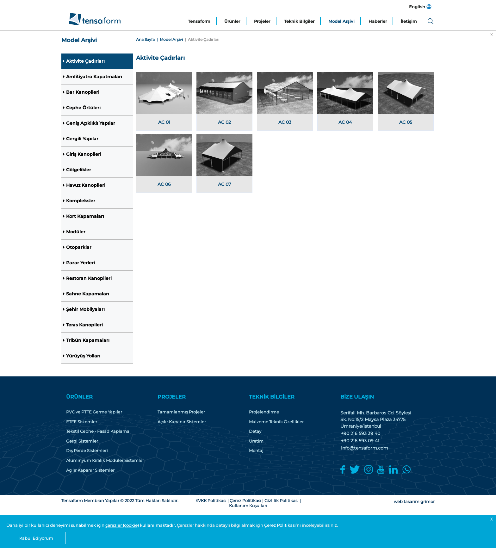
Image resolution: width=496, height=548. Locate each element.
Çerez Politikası (280, 525)
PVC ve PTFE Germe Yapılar (94, 412)
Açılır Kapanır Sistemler (90, 470)
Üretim (256, 441)
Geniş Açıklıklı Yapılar (90, 123)
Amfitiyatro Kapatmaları (94, 76)
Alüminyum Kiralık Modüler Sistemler (105, 460)
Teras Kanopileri (84, 325)
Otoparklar (78, 247)
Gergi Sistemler (82, 441)
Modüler (75, 232)
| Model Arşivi (169, 39)
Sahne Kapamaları (87, 294)
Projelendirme (264, 412)
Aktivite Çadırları (85, 61)
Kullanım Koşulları (248, 505)
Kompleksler (80, 201)
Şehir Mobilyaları (85, 309)
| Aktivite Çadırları (201, 39)
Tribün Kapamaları (87, 340)
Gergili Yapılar (82, 139)
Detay (255, 431)
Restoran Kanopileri (89, 278)
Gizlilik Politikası (281, 500)
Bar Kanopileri (82, 92)
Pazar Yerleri (80, 263)
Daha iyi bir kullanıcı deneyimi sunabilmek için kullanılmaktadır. (91, 525)
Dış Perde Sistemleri (87, 450)
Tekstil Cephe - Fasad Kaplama (97, 431)
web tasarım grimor (414, 501)
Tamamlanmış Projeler (181, 412)
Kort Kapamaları (85, 216)
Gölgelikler (78, 170)
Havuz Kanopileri (85, 185)
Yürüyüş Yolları (83, 356)
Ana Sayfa (145, 39)
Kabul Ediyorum (36, 538)
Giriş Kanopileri (83, 154)
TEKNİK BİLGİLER (271, 397)
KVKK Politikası (210, 500)
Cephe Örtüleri (83, 107)
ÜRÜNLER (79, 397)
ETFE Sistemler (81, 421)
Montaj (256, 450)
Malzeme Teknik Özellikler (276, 421)
